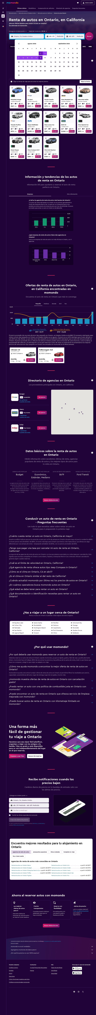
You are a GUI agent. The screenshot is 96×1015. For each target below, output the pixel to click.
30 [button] (45, 71)
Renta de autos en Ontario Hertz (60, 870)
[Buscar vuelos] (3, 8)
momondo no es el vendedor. (52, 946)
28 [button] (36, 71)
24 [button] (19, 71)
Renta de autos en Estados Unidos (27, 13)
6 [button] (77, 53)
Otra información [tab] (72, 194)
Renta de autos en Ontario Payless (21, 875)
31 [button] (19, 75)
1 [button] (40, 53)
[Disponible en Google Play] (77, 968)
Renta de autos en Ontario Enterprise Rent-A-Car (26, 870)
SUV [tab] (60, 303)
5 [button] (27, 57)
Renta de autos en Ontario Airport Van (62, 873)
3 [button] (18, 57)
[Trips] (3, 21)
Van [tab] (65, 303)
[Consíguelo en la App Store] (77, 972)
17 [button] (18, 66)
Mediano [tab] (46, 303)
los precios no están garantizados (52, 941)
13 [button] (32, 62)
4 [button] (23, 57)
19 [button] (27, 66)
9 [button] (59, 57)
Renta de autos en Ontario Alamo (21, 865)
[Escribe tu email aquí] (31, 810)
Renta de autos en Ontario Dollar (61, 868)
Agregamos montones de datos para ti (52, 950)
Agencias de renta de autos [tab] (21, 852)
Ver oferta (21, 106)
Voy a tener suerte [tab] (18, 856)
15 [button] (40, 62)
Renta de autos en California (45, 13)
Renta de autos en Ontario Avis (60, 865)
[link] (30, 360)
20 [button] (32, 66)
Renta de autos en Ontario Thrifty (21, 873)
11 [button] (23, 62)
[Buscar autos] (3, 16)
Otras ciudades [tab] (55, 852)
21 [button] (36, 66)
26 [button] (27, 71)
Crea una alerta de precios (80, 911)
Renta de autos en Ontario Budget (22, 868)
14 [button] (36, 62)
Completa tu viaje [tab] (69, 852)
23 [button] (45, 66)
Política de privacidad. (18, 825)
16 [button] (45, 62)
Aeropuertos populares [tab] (40, 852)
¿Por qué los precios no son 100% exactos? (52, 953)
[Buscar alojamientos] (3, 12)
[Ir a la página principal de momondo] (12, 3)
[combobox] (18, 31)
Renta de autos (13, 13)
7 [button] (36, 57)
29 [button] (40, 71)
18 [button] (23, 66)
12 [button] (27, 62)
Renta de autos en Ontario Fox (60, 875)
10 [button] (19, 62)
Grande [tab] (54, 303)
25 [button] (23, 71)
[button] (3, 3)
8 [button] (40, 57)
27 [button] (32, 71)
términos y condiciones (38, 823)
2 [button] (59, 53)
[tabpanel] (51, 234)
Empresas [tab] (30, 194)
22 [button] (40, 66)
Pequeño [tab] (38, 303)
